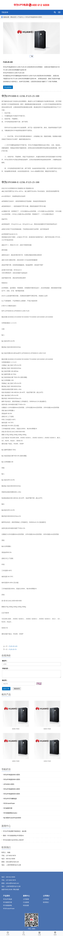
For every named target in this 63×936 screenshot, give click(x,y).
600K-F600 (47, 729)
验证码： (5, 680)
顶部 (55, 933)
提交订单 (6, 688)
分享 (8, 933)
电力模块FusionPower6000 (12, 818)
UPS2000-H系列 (8, 784)
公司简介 (46, 896)
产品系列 (6, 896)
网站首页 (13, 17)
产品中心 (21, 17)
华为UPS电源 (7, 899)
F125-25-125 (13, 646)
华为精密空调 (7, 808)
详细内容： (5, 668)
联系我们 (46, 902)
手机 (24, 933)
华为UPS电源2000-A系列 (11, 774)
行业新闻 (26, 902)
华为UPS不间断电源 (10, 798)
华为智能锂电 (7, 905)
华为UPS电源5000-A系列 (11, 789)
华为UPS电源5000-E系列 (33, 17)
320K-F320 (47, 761)
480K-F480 (15, 761)
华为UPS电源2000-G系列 (11, 779)
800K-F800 (15, 729)
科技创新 (26, 905)
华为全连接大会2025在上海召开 (13, 840)
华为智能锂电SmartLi (10, 813)
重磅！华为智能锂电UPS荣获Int (13, 835)
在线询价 (8, 87)
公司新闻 (26, 899)
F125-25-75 (12, 649)
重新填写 (17, 688)
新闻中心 (26, 896)
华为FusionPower (9, 803)
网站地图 (16, 889)
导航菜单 (5, 12)
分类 (39, 933)
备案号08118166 (7, 889)
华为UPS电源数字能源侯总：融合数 (14, 831)
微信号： (5, 661)
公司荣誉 (46, 899)
